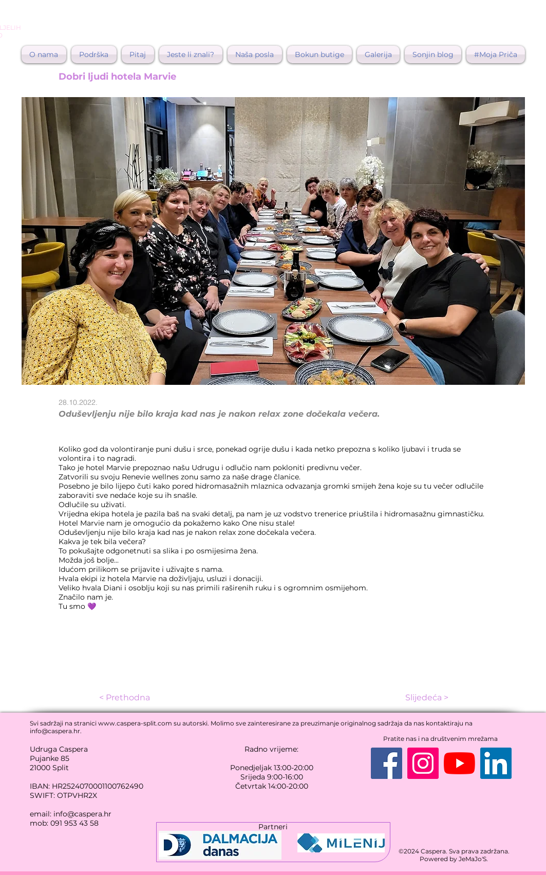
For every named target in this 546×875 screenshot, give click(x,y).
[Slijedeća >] (422, 697)
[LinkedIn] (496, 763)
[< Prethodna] (138, 697)
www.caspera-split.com (135, 723)
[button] (138, 54)
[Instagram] (423, 763)
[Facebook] (386, 763)
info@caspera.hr (55, 731)
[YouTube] (459, 763)
